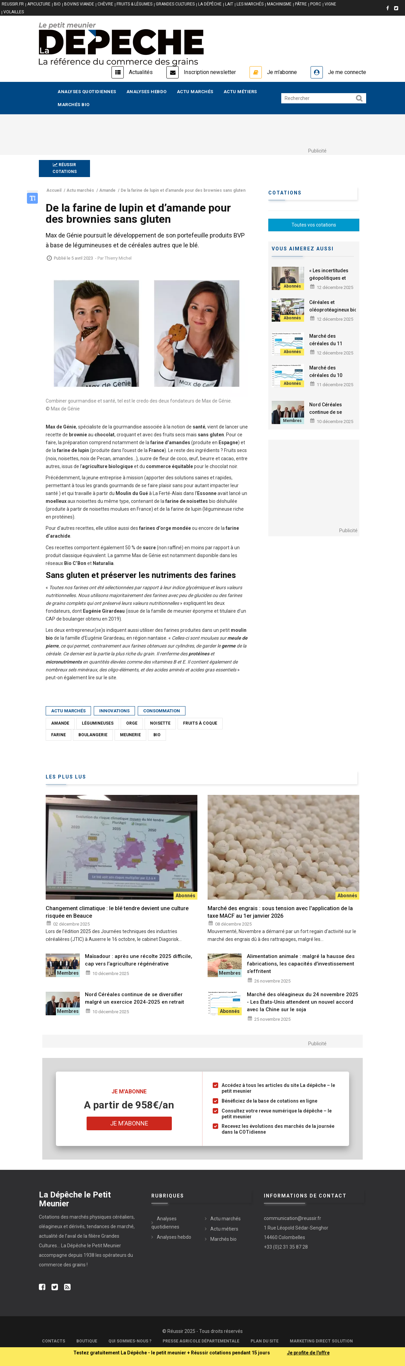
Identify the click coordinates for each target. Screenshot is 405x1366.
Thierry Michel (118, 258)
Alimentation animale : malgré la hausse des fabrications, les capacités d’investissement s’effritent (301, 963)
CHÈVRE (105, 4)
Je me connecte (347, 72)
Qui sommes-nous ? (129, 1341)
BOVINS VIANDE (79, 4)
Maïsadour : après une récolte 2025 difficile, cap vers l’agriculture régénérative (138, 960)
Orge (131, 723)
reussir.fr (13, 4)
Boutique (86, 1341)
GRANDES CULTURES (175, 4)
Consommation (161, 710)
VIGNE (330, 4)
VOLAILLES (13, 12)
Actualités (141, 72)
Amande (60, 723)
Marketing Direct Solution (321, 1341)
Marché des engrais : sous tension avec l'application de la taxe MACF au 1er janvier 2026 (280, 912)
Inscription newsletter (210, 72)
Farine (58, 734)
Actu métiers (240, 91)
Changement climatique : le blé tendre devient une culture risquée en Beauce (117, 912)
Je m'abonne (282, 72)
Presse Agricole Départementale (201, 1341)
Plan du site (265, 1341)
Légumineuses (98, 723)
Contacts (53, 1341)
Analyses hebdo (146, 91)
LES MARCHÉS (250, 4)
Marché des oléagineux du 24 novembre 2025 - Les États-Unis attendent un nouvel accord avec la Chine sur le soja (302, 1002)
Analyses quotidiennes (87, 91)
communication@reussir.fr (292, 1218)
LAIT (229, 4)
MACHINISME (279, 4)
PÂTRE (301, 4)
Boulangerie (92, 734)
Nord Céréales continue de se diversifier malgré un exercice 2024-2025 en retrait (134, 998)
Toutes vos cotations (313, 225)
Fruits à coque (200, 723)
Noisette (160, 723)
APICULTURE (38, 4)
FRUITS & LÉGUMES (134, 4)
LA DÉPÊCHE (210, 4)
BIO (57, 4)
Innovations (114, 710)
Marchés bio (74, 104)
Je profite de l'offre (308, 1352)
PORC (315, 4)
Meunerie (130, 734)
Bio (157, 734)
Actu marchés (195, 91)
